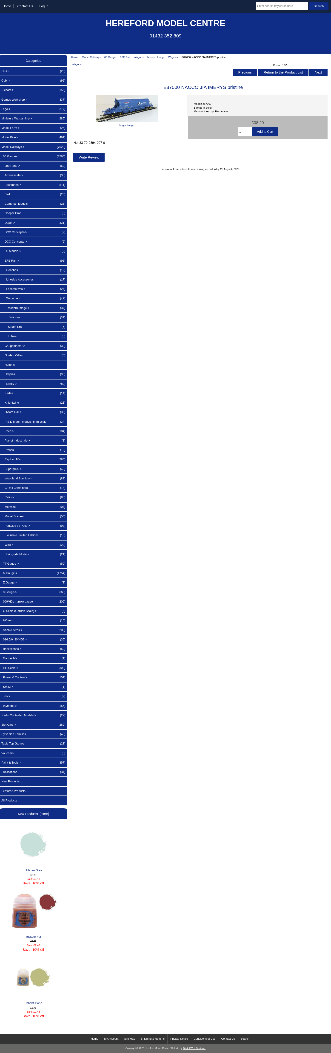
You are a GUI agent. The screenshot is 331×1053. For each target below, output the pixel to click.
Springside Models (33, 554)
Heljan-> (33, 374)
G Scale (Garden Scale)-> (33, 611)
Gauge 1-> (33, 658)
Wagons (139, 57)
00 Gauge (110, 57)
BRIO (33, 71)
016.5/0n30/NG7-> (33, 639)
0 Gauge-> (33, 592)
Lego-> (33, 109)
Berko (33, 194)
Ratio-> (33, 497)
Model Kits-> (33, 137)
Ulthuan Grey (33, 849)
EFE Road (33, 336)
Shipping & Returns (153, 1038)
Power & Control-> (33, 677)
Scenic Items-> (33, 630)
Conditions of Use (205, 1038)
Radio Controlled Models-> (33, 715)
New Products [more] (33, 814)
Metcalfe (33, 507)
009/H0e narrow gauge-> (33, 601)
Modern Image (156, 57)
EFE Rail (125, 57)
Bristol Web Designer (194, 1048)
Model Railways (91, 57)
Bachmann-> (33, 185)
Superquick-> (33, 469)
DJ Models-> (33, 251)
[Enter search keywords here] (282, 6)
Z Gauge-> (33, 582)
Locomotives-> (33, 289)
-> (33, 147)
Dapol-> (33, 223)
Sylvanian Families (33, 734)
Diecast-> (33, 90)
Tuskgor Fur (33, 915)
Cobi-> (33, 80)
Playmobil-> (33, 706)
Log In (43, 6)
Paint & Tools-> (33, 762)
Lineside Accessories (33, 279)
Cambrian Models (33, 204)
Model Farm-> (33, 128)
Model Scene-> (33, 516)
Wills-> (33, 545)
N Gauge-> (33, 573)
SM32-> (33, 687)
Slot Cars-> (33, 725)
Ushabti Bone (33, 982)
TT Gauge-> (33, 564)
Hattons (8, 364)
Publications (33, 772)
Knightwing (33, 403)
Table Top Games (33, 743)
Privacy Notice (179, 1038)
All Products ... (10, 800)
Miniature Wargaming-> (33, 118)
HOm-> (33, 620)
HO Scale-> (33, 668)
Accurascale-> (33, 175)
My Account (111, 1038)
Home (7, 6)
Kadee (33, 393)
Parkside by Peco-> (33, 526)
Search (245, 1038)
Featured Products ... (15, 791)
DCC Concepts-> (33, 232)
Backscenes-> (33, 649)
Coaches (33, 270)
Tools (33, 696)
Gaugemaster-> (33, 346)
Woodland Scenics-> (33, 478)
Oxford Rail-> (33, 412)
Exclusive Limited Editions (33, 535)
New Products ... (12, 781)
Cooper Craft (33, 213)
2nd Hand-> (33, 166)
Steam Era (33, 327)
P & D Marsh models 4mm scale (33, 422)
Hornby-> (33, 384)
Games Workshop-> (33, 100)
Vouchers (33, 753)
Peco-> (33, 431)
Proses (33, 450)
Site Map (129, 1038)
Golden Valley (33, 355)
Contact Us (25, 6)
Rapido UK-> (33, 459)
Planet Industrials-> (33, 440)
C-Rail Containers (33, 488)
